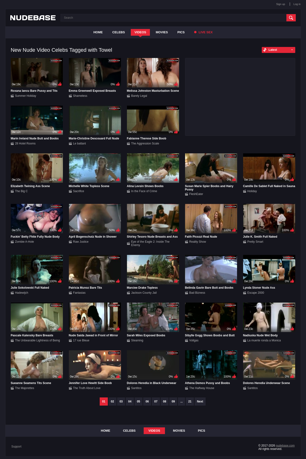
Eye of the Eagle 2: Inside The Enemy (150, 243)
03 (121, 401)
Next (200, 401)
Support (16, 446)
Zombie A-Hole (24, 241)
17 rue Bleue (81, 340)
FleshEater (196, 194)
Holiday (252, 191)
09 (173, 401)
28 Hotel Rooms (25, 143)
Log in (297, 4)
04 (129, 401)
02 (112, 401)
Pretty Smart (255, 241)
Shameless (80, 96)
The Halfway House (201, 388)
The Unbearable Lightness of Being (37, 340)
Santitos (136, 388)
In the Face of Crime (144, 191)
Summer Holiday (25, 96)
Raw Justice (81, 241)
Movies (162, 32)
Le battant (79, 143)
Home (98, 32)
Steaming (137, 340)
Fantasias (79, 292)
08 (164, 401)
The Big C (21, 191)
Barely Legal (139, 96)
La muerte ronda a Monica (264, 340)
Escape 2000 (255, 292)
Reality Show (197, 241)
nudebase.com (285, 445)
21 (189, 401)
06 (147, 401)
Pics (181, 32)
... (181, 401)
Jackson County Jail (144, 292)
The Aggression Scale (145, 143)
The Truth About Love (87, 388)
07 (155, 401)
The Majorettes (24, 388)
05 (138, 401)
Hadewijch (21, 292)
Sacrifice (78, 191)
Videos (140, 32)
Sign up (280, 4)
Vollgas (194, 340)
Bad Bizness (197, 292)
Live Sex (203, 32)
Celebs (118, 32)
